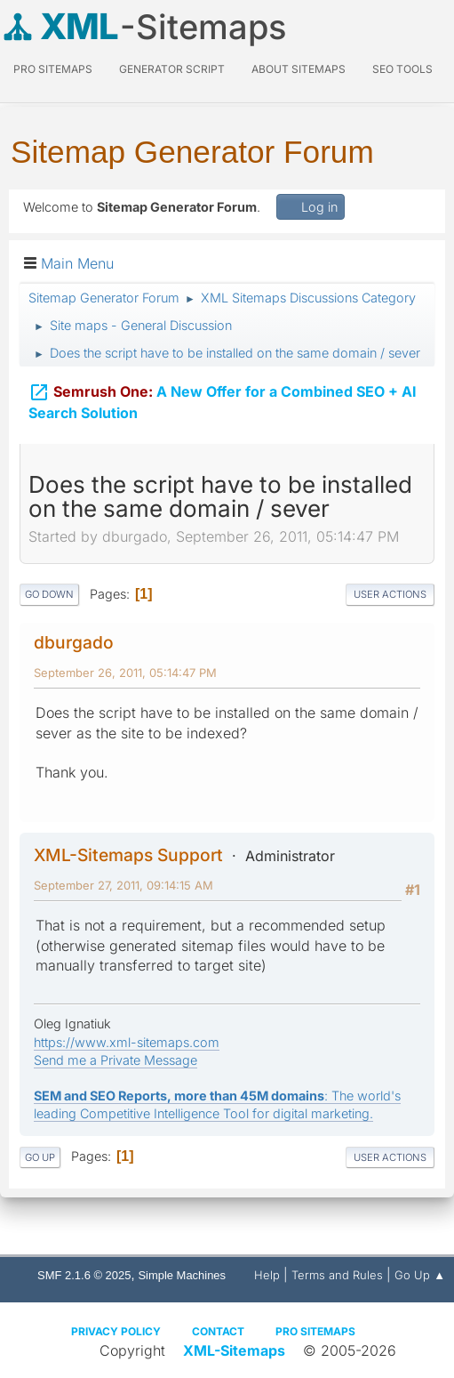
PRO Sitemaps (52, 69)
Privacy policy (116, 1331)
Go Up (40, 1157)
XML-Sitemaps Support (128, 855)
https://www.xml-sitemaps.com (126, 1042)
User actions (390, 594)
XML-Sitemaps (234, 1350)
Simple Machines (182, 1275)
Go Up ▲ (419, 1275)
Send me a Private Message (115, 1060)
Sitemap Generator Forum (192, 151)
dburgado (74, 642)
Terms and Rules (337, 1275)
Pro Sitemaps (315, 1331)
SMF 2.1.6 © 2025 (84, 1275)
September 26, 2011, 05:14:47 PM (125, 672)
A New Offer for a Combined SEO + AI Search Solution (222, 393)
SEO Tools (402, 69)
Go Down (49, 594)
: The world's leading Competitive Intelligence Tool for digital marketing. (217, 1104)
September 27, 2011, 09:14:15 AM (123, 885)
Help (267, 1275)
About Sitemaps (298, 69)
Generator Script (172, 69)
